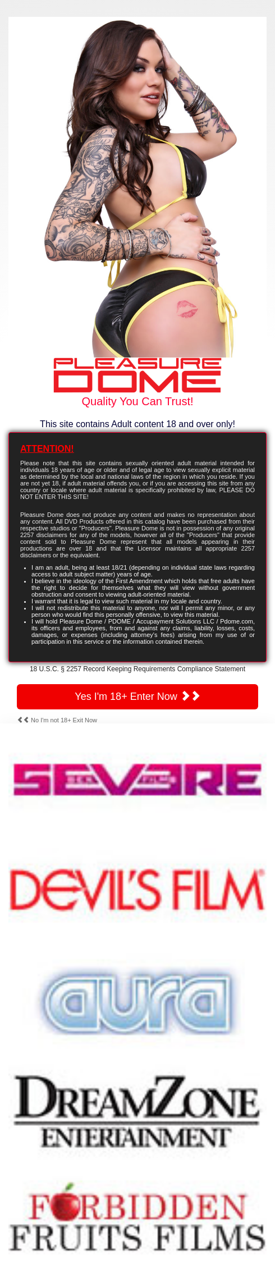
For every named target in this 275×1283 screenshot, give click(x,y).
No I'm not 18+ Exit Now (57, 720)
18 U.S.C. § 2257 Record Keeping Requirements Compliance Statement (137, 669)
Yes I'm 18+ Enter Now (137, 696)
